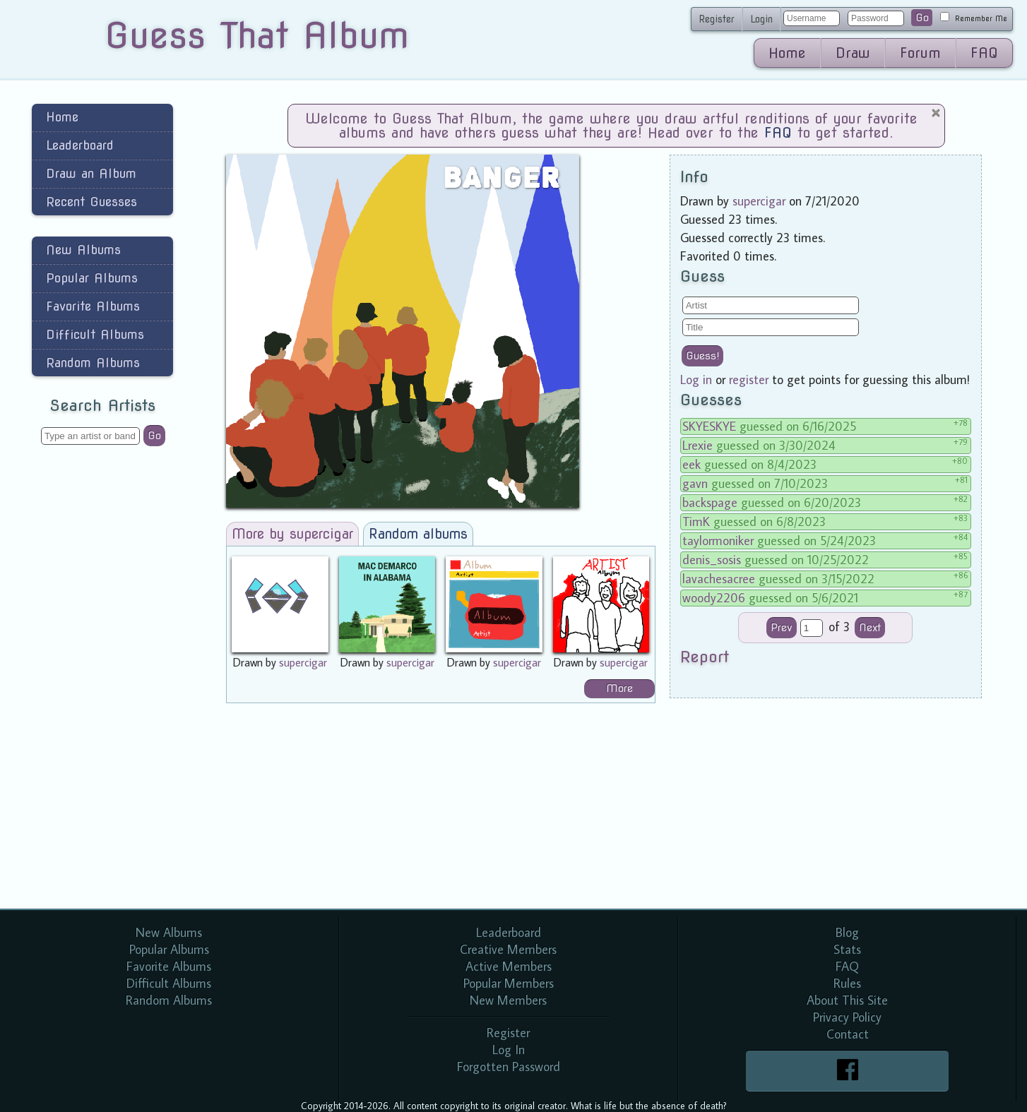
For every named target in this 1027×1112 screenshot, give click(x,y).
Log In (508, 1049)
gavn (695, 483)
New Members (508, 1000)
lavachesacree (718, 578)
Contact (847, 1034)
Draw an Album (91, 173)
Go (922, 17)
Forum (920, 52)
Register (717, 19)
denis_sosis (711, 559)
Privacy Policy (847, 1017)
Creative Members (508, 949)
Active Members (508, 966)
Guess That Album (257, 35)
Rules (847, 983)
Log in (696, 379)
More (619, 688)
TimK (696, 521)
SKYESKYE (709, 426)
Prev (781, 627)
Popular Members (508, 983)
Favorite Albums (93, 306)
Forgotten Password (508, 1066)
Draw (853, 52)
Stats (847, 949)
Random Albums (93, 362)
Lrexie (697, 445)
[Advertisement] (102, 680)
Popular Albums (92, 277)
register (748, 379)
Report (704, 656)
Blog (847, 932)
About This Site (847, 1000)
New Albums (83, 249)
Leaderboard (80, 145)
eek (691, 464)
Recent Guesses (91, 201)
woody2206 (713, 598)
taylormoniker (718, 540)
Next (870, 627)
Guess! (702, 355)
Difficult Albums (95, 334)
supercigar (303, 662)
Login (761, 19)
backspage (709, 502)
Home (787, 52)
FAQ (984, 52)
